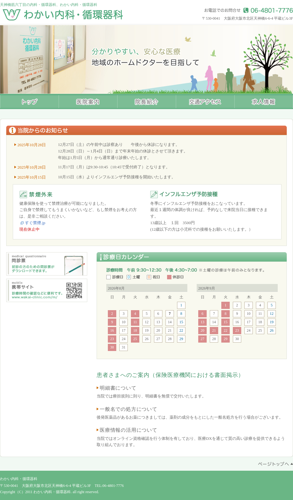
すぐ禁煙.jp (35, 222)
